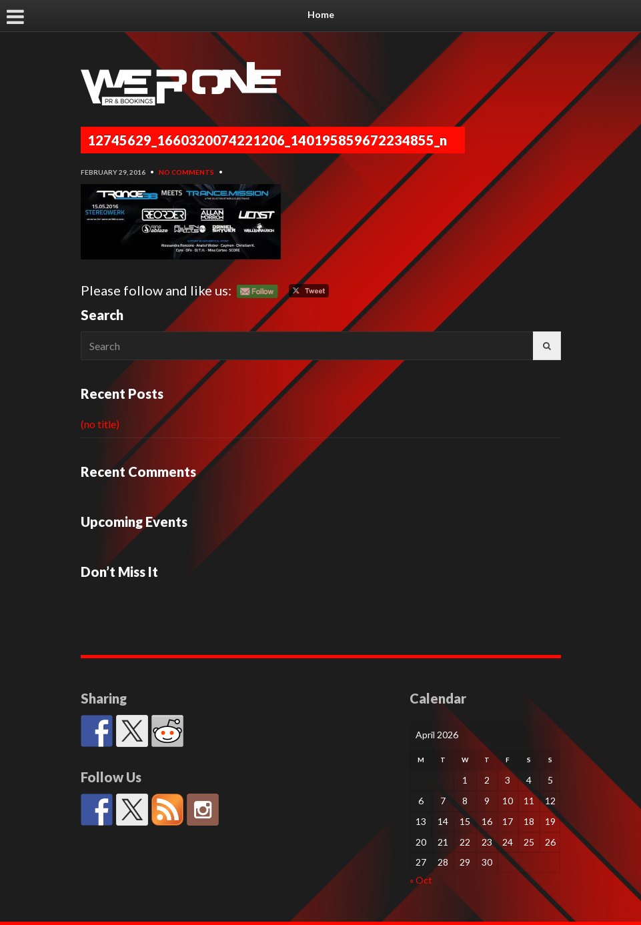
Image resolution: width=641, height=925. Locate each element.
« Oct (421, 880)
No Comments (186, 172)
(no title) (100, 423)
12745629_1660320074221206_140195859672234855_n (267, 140)
